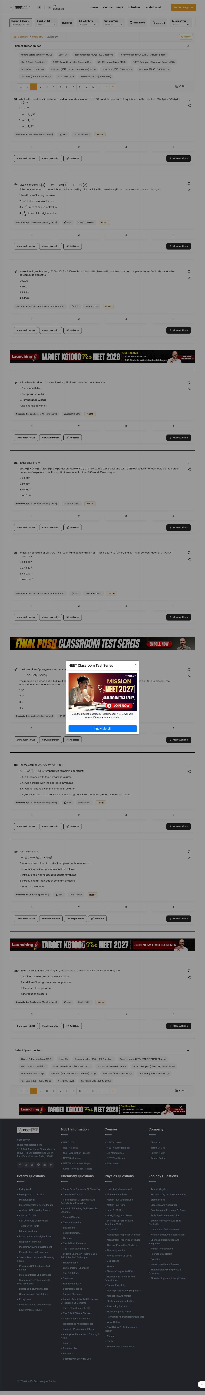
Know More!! (102, 728)
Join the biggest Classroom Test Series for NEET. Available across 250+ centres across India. (102, 716)
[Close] (135, 665)
